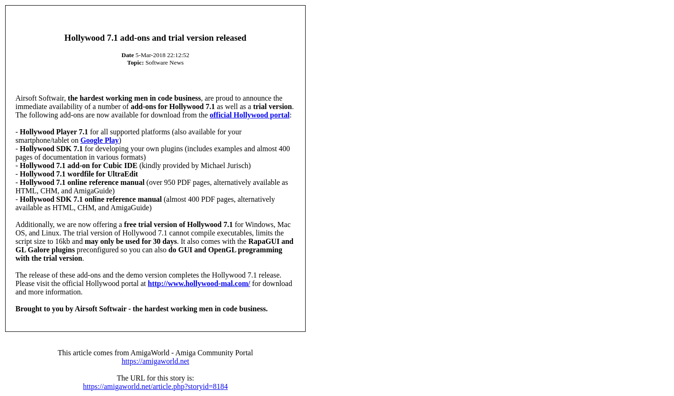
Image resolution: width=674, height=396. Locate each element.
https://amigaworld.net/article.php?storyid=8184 (155, 386)
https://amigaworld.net (155, 361)
